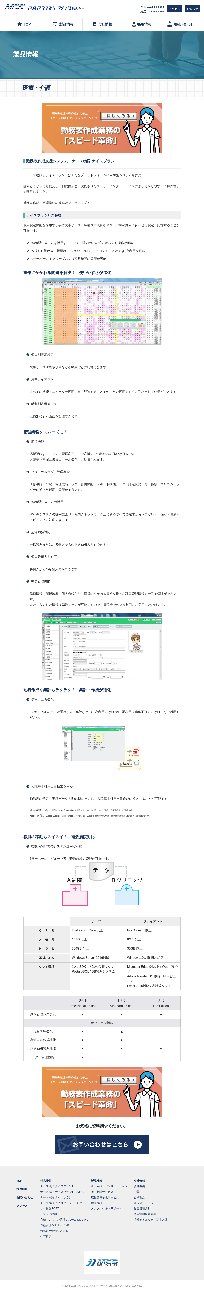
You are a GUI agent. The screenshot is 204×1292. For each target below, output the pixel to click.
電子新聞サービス (102, 1191)
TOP (24, 24)
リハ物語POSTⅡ (51, 1208)
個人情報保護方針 (145, 1214)
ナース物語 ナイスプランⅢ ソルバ (62, 1191)
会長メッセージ (143, 1203)
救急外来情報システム (54, 1230)
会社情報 (102, 24)
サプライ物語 (48, 1214)
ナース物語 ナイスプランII (56, 1197)
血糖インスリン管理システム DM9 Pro (64, 1219)
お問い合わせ (180, 24)
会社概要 (139, 1186)
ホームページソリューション (109, 1186)
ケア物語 (45, 1236)
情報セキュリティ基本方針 (150, 1219)
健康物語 (96, 1203)
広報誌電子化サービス (105, 1197)
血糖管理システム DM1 (54, 1225)
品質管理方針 (142, 1208)
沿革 (136, 1191)
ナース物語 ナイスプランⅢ (57, 1186)
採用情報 (141, 24)
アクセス (174, 8)
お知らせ (192, 8)
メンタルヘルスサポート (106, 1208)
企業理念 (139, 1197)
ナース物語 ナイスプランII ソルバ (61, 1203)
